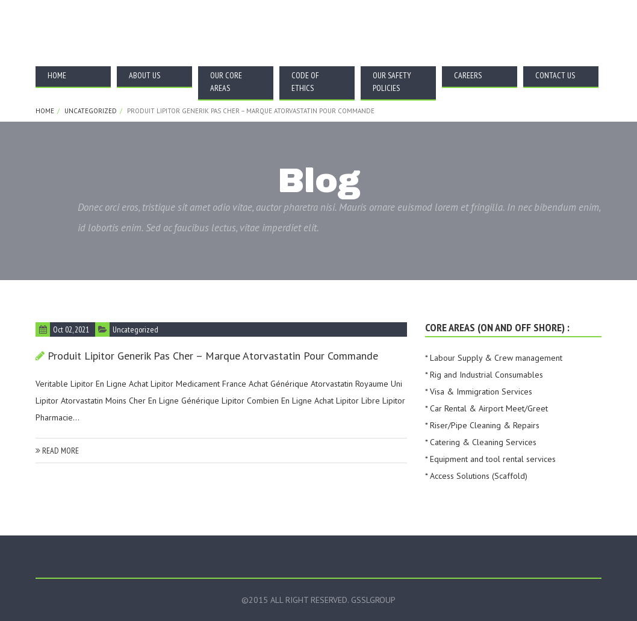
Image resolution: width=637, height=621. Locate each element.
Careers (468, 75)
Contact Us (555, 75)
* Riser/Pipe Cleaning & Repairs (482, 425)
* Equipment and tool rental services (490, 459)
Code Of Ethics (305, 81)
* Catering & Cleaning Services (480, 442)
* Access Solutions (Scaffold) (476, 475)
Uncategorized (90, 111)
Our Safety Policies (392, 81)
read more (57, 450)
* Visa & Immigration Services (478, 391)
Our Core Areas (226, 81)
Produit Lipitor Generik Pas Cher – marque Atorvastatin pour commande (213, 356)
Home (57, 75)
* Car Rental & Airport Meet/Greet (486, 408)
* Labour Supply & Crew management (493, 357)
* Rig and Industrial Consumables (484, 374)
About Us (144, 75)
